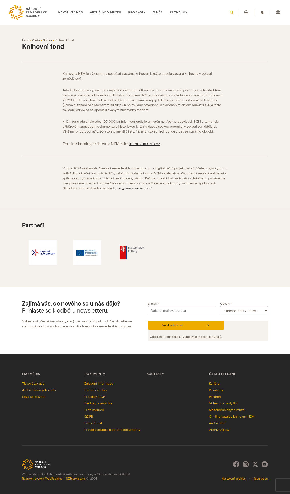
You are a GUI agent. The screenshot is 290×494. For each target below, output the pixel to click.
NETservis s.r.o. (75, 478)
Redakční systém (33, 478)
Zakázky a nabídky (98, 403)
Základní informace (98, 383)
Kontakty (155, 374)
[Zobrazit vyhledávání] (231, 12)
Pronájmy (216, 390)
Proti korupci (94, 410)
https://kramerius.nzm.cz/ (132, 188)
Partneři (215, 396)
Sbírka (47, 40)
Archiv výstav (219, 430)
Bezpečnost (93, 423)
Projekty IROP (94, 396)
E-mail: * (153, 304)
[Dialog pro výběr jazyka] (278, 12)
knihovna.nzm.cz (144, 143)
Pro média (31, 374)
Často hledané (222, 374)
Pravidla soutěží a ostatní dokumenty (112, 430)
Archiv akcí (217, 423)
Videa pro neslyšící (223, 403)
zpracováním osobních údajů (202, 337)
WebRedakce (53, 478)
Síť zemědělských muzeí (227, 410)
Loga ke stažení (33, 396)
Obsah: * (226, 304)
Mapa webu (260, 478)
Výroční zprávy (95, 390)
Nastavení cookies (234, 478)
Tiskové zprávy (33, 383)
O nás (36, 40)
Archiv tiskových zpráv (39, 390)
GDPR (88, 416)
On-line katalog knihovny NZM (232, 416)
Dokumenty (94, 374)
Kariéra (214, 383)
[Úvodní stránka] (28, 12)
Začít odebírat (186, 325)
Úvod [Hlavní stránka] (25, 40)
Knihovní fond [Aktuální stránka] (64, 40)
